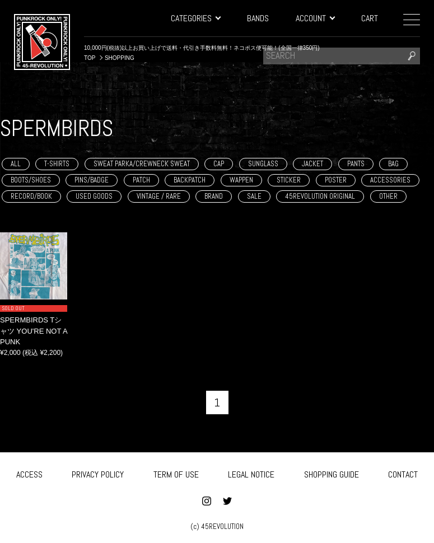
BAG (393, 163)
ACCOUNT (315, 18)
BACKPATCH (190, 180)
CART (369, 18)
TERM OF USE (176, 473)
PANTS (356, 163)
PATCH (141, 180)
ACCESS (29, 473)
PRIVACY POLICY (98, 473)
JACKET (312, 163)
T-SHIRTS (56, 163)
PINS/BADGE (91, 180)
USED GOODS (94, 196)
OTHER (388, 196)
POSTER (336, 180)
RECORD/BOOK (31, 196)
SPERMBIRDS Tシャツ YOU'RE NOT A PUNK (33, 331)
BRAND (213, 196)
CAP (218, 163)
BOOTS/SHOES (31, 180)
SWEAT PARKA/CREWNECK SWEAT (142, 163)
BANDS (258, 18)
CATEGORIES (195, 18)
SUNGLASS (263, 163)
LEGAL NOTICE (251, 473)
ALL (16, 163)
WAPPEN (241, 180)
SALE (254, 196)
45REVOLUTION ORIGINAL (320, 196)
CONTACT (403, 473)
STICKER (289, 180)
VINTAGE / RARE (159, 196)
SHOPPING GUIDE (331, 473)
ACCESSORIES (390, 180)
